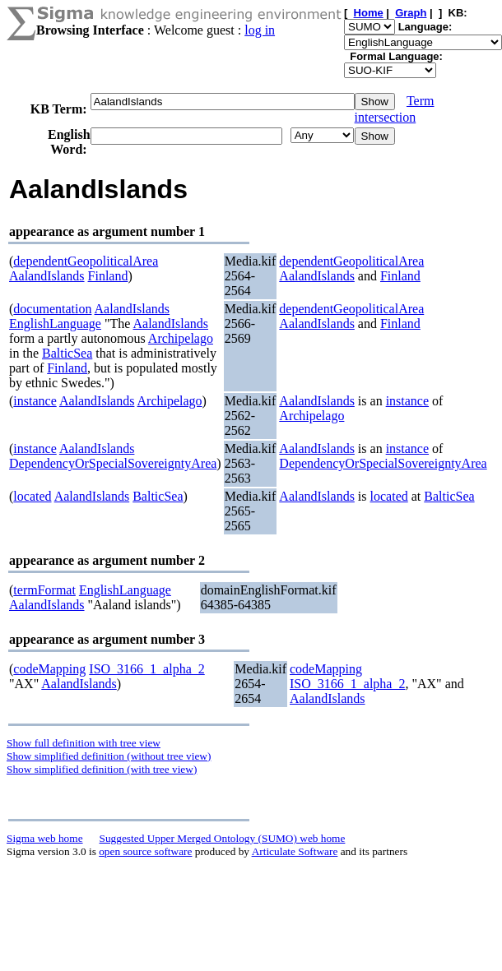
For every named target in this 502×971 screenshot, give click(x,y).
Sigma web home (45, 838)
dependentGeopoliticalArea (85, 261)
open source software (145, 851)
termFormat (44, 590)
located (32, 496)
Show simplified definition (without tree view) (109, 756)
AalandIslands (47, 276)
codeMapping (49, 669)
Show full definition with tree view (83, 743)
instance (34, 401)
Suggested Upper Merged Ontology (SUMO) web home (223, 838)
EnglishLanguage (55, 324)
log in (259, 30)
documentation (52, 309)
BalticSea (67, 353)
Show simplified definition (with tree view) (102, 769)
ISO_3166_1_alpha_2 (146, 669)
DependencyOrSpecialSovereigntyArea (112, 463)
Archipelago (180, 338)
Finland (108, 276)
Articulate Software (295, 851)
